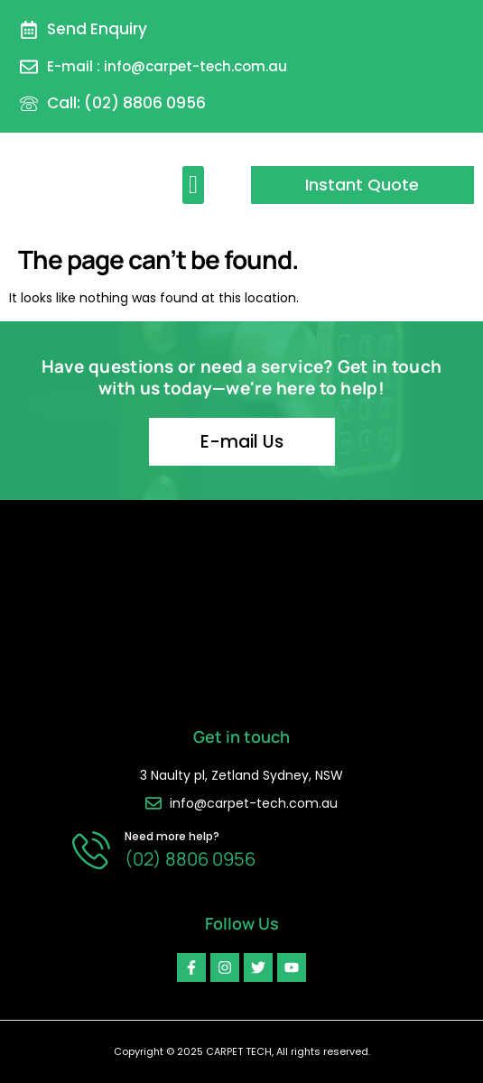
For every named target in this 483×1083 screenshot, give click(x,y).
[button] (193, 185)
